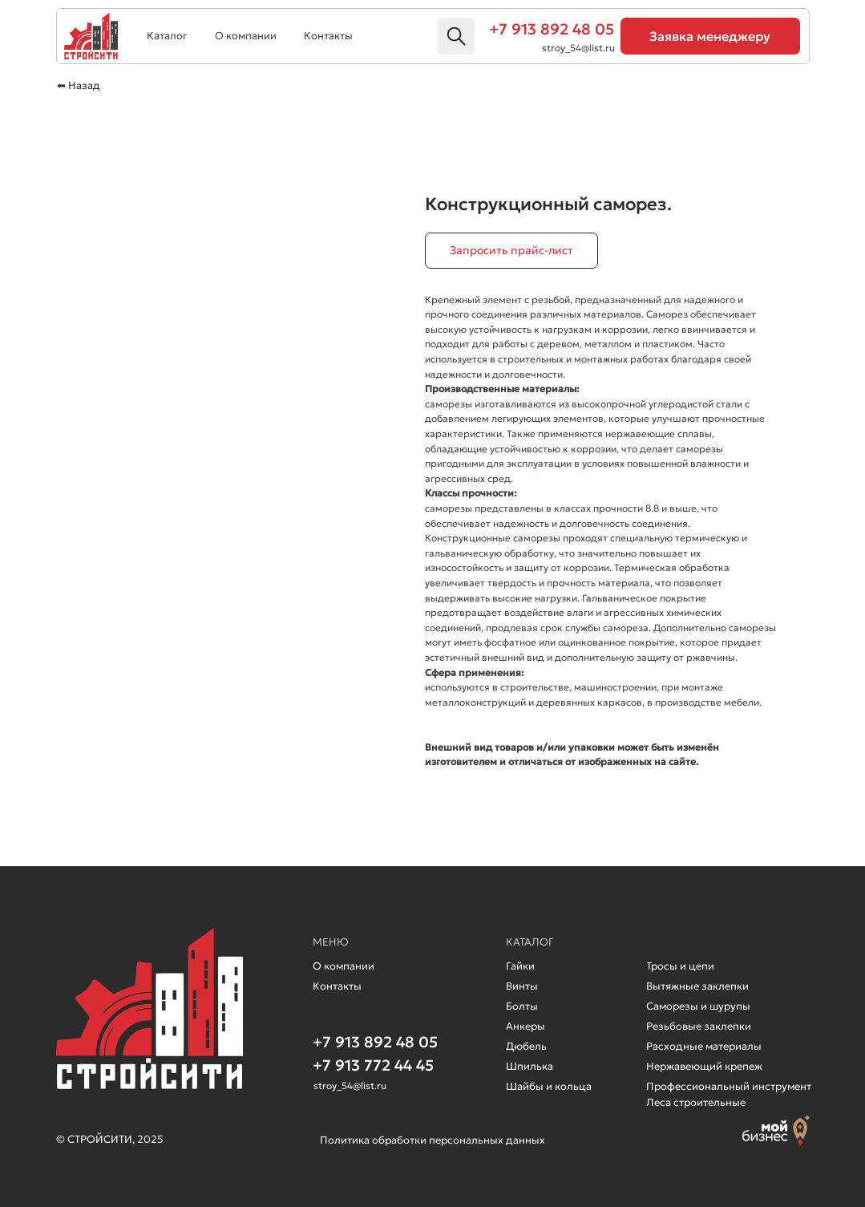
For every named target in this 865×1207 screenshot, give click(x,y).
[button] (710, 36)
